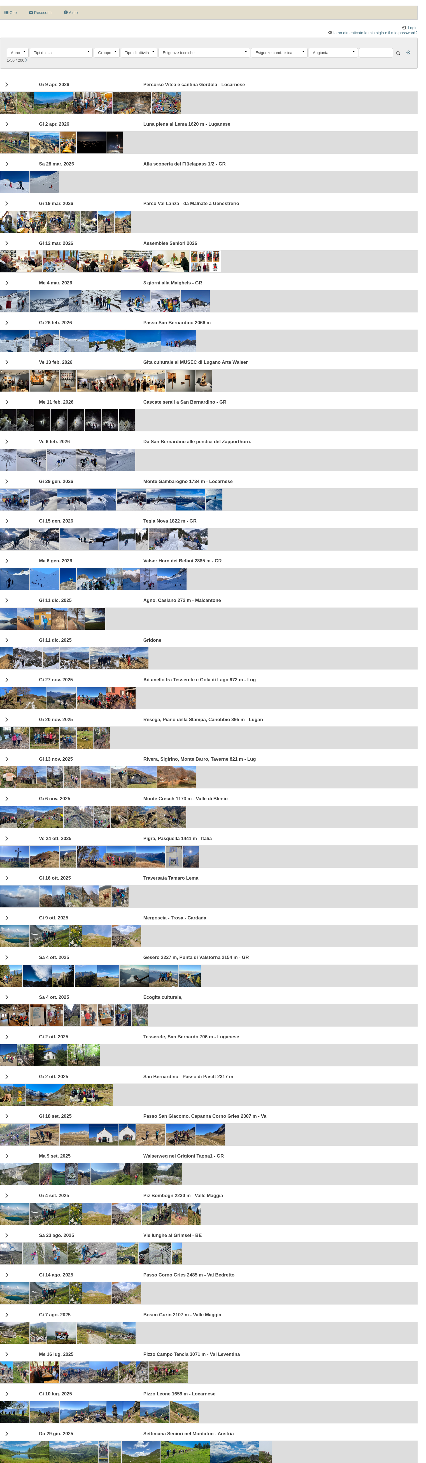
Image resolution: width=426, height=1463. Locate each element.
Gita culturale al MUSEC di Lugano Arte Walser (195, 362)
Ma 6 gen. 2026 (55, 560)
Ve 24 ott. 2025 (55, 838)
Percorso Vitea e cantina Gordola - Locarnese (194, 84)
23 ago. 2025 (56, 1235)
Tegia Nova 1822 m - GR (170, 521)
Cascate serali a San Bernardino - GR (185, 402)
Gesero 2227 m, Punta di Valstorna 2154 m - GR (196, 957)
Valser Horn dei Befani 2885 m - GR (182, 560)
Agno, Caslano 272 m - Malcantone (182, 600)
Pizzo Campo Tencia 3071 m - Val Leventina (191, 1354)
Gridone (152, 640)
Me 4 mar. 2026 (55, 283)
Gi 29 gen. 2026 (56, 481)
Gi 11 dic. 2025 (55, 600)
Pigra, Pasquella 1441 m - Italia (177, 838)
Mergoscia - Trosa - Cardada (174, 918)
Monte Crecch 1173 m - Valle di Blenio (185, 798)
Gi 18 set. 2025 (55, 1116)
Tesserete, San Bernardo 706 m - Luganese (191, 1036)
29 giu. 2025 (56, 1433)
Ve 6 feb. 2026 (54, 441)
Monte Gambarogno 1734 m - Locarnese (188, 481)
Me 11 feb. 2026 (56, 402)
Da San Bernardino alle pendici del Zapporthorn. (197, 441)
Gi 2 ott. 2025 (53, 1036)
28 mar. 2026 (56, 164)
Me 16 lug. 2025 (56, 1354)
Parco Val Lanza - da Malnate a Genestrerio (191, 203)
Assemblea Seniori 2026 (170, 243)
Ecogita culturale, (163, 997)
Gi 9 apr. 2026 (54, 84)
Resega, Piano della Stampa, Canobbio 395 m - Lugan (203, 719)
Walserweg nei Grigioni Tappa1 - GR (183, 1156)
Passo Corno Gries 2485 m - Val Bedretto (189, 1275)
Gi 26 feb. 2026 (55, 322)
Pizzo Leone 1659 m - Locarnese (179, 1394)
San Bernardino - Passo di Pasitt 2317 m (188, 1076)
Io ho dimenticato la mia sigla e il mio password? (372, 33)
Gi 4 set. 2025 (54, 1195)
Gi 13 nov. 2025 (56, 759)
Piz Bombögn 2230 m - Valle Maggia (183, 1195)
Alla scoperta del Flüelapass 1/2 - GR (184, 164)
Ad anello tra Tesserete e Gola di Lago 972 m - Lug (199, 679)
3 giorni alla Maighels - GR (172, 283)
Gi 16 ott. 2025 (55, 878)
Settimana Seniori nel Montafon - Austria (188, 1433)
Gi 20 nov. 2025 (56, 719)
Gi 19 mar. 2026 (56, 203)
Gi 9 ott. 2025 (53, 918)
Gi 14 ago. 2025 (56, 1275)
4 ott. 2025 (54, 957)
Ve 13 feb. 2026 (55, 362)
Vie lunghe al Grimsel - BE (172, 1235)
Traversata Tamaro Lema (171, 878)
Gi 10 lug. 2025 (55, 1394)
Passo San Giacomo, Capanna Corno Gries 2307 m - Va (204, 1116)
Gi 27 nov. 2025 (56, 679)
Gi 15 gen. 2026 (56, 521)
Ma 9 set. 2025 (55, 1156)
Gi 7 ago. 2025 (55, 1314)
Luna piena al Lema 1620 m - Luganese (187, 124)
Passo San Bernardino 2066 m (177, 322)
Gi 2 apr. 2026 (54, 124)
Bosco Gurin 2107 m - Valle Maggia (182, 1314)
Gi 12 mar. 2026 (56, 243)
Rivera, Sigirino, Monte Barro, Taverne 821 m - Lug (199, 759)
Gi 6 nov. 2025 (54, 798)
